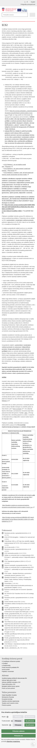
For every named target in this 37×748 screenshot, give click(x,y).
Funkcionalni (6, 721)
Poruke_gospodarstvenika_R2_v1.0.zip (15, 613)
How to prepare (17, 409)
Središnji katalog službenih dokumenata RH (14, 678)
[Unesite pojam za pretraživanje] (10, 14)
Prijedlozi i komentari (8, 671)
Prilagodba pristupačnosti (28, 4)
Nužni (4, 717)
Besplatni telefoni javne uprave (10, 686)
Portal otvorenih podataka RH (10, 667)
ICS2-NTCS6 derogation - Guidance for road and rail (19, 537)
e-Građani (5, 663)
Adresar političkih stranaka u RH (11, 682)
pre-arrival (11, 170)
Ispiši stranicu (3, 652)
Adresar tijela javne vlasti (9, 680)
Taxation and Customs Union (10, 703)
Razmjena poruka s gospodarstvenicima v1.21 (17, 533)
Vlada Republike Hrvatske (9, 695)
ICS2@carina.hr (6, 258)
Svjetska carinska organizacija (10, 701)
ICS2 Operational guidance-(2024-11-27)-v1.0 (17, 561)
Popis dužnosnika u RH (8, 684)
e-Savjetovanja (6, 665)
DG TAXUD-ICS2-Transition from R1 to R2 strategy (19, 593)
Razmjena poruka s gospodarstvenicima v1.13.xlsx (18, 597)
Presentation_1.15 (9, 583)
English (33, 2)
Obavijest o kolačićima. (13, 741)
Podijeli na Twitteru (11, 652)
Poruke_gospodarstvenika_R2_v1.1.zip (15, 607)
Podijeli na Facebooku (7, 652)
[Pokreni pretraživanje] (26, 15)
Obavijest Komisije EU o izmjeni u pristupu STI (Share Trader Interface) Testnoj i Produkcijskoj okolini (17, 579)
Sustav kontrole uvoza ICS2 (12, 601)
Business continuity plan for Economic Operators (18, 589)
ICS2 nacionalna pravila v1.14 (13, 553)
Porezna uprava (6, 705)
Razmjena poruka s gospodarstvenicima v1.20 (17, 549)
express (8, 166)
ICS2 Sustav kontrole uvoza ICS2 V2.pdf (16, 615)
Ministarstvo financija (8, 697)
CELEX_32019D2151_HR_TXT (13, 648)
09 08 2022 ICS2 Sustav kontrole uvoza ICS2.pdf (18, 617)
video (26, 413)
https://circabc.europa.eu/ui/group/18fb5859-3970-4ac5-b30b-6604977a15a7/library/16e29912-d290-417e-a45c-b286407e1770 (18, 519)
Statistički (5, 725)
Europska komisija (7, 699)
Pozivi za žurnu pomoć (8, 688)
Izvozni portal (5, 669)
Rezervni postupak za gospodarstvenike (15, 565)
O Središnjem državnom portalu (11, 661)
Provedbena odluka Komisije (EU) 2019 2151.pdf (18, 603)
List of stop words (9, 547)
